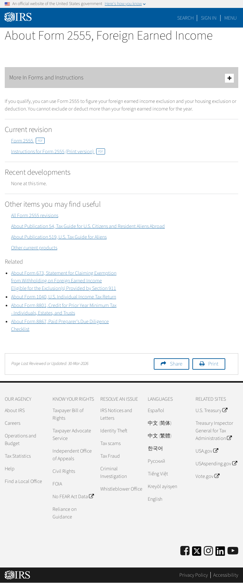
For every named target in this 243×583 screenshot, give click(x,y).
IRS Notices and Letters (116, 414)
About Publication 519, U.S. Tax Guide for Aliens (59, 237)
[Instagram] (208, 551)
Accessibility (225, 575)
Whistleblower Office (121, 489)
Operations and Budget (20, 439)
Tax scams (110, 443)
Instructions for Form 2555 (38, 151)
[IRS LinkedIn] (220, 553)
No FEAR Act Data (73, 496)
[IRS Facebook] (185, 551)
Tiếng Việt (158, 473)
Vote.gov (207, 476)
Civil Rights (64, 471)
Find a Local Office (23, 481)
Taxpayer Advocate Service (72, 434)
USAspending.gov (216, 463)
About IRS (15, 410)
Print (213, 364)
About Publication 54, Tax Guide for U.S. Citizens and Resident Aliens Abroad (88, 226)
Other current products (34, 247)
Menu (230, 18)
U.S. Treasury (211, 410)
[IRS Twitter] (197, 553)
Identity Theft (113, 430)
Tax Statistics (18, 456)
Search (185, 18)
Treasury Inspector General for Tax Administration (214, 431)
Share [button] (176, 364)
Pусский (156, 461)
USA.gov (207, 451)
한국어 (155, 448)
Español (156, 410)
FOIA (57, 483)
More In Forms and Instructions (121, 78)
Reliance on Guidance (65, 513)
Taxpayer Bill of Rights (68, 414)
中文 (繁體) (159, 435)
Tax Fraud (110, 456)
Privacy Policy (193, 575)
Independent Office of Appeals (72, 455)
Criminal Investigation (113, 472)
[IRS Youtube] (232, 551)
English (155, 499)
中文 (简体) (159, 423)
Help (10, 468)
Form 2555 (28, 140)
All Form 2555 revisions (34, 215)
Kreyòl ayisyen (162, 486)
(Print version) (85, 151)
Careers (12, 423)
